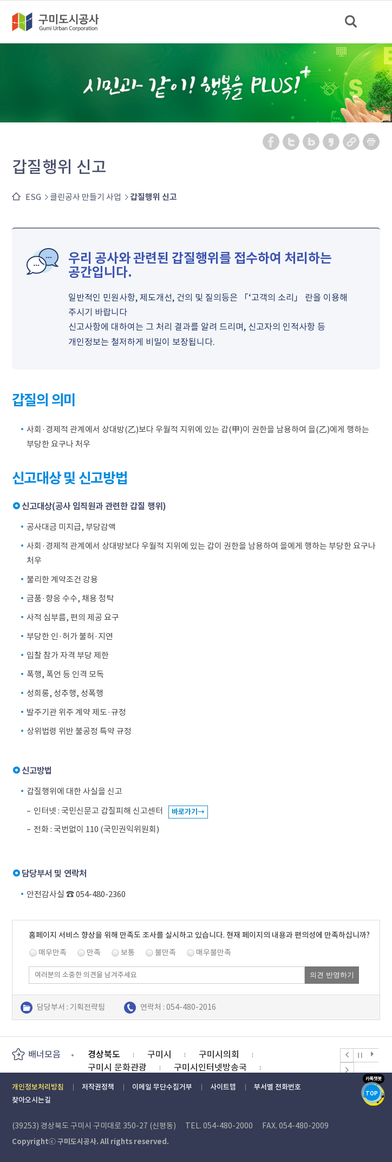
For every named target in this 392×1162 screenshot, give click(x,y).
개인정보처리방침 (38, 1087)
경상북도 (104, 1054)
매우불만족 (213, 952)
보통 (128, 952)
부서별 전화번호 (277, 1087)
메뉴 (377, 21)
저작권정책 (98, 1087)
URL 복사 (352, 141)
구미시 (159, 1054)
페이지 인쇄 (371, 141)
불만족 (165, 952)
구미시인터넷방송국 (210, 1067)
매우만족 (52, 952)
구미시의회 (219, 1054)
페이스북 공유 (271, 141)
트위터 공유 (291, 141)
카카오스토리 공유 (332, 141)
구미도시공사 (62, 22)
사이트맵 (223, 1087)
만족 (94, 952)
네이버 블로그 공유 (312, 141)
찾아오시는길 (31, 1100)
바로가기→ (188, 811)
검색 (351, 22)
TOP (371, 1093)
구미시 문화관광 (117, 1067)
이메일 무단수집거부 (162, 1087)
